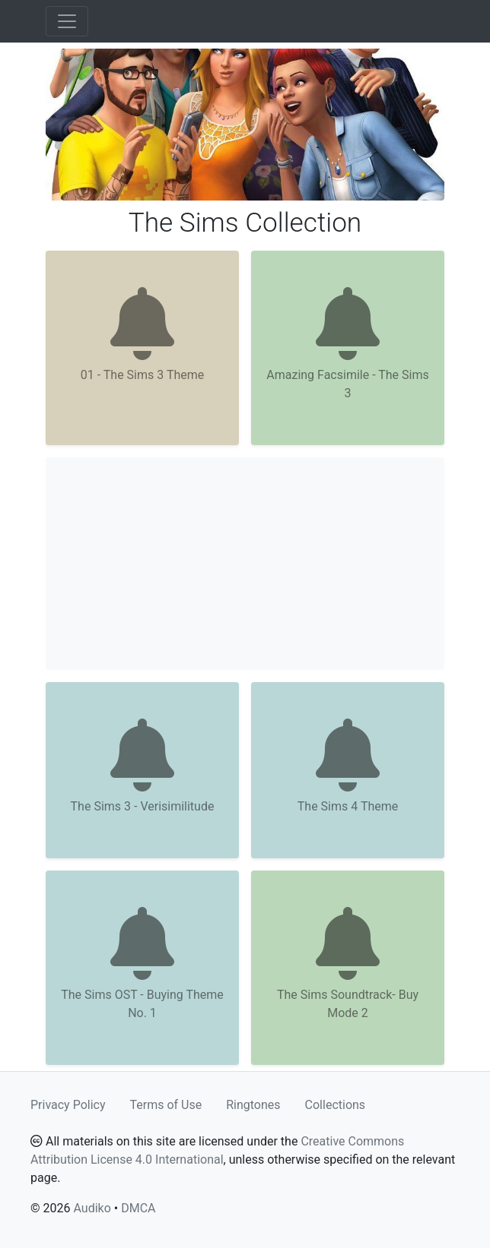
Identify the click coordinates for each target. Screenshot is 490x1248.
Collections (335, 1105)
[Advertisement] (245, 563)
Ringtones (253, 1105)
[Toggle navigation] (67, 21)
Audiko (91, 1208)
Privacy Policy (68, 1105)
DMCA (138, 1208)
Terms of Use (166, 1105)
